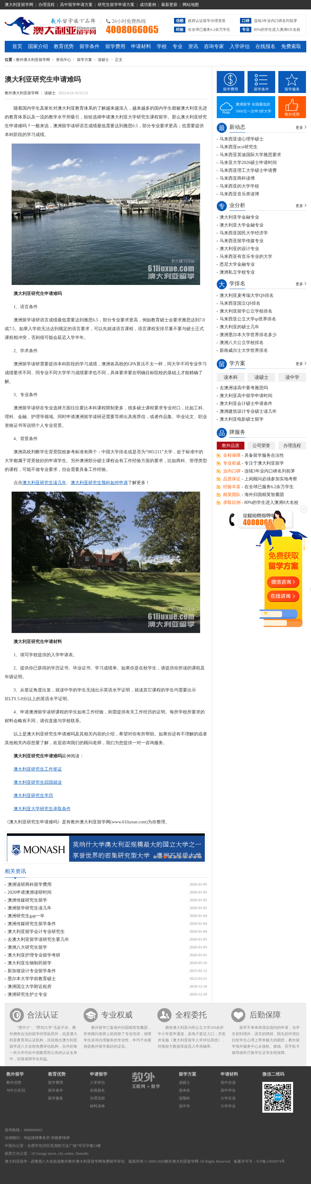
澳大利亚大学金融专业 (242, 225)
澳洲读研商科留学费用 (30, 884)
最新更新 (169, 4)
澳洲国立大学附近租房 (30, 986)
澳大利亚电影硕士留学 (242, 419)
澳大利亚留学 (16, 1161)
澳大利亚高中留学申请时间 (246, 395)
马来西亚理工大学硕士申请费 (248, 170)
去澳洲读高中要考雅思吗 (244, 387)
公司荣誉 (261, 445)
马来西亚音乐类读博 (239, 194)
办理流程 (46, 4)
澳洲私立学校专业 (237, 272)
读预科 (184, 1098)
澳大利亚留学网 (19, 4)
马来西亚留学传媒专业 (242, 240)
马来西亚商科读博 (237, 178)
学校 (162, 46)
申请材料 (141, 46)
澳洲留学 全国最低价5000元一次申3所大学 (253, 107)
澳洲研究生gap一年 (26, 916)
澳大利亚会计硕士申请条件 (246, 403)
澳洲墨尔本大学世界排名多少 (248, 334)
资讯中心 (63, 59)
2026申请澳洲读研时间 (30, 892)
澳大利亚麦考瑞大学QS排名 (247, 295)
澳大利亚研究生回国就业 (38, 782)
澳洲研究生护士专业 (27, 994)
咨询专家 (214, 46)
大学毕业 (228, 1106)
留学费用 (115, 46)
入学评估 (240, 46)
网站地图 (191, 4)
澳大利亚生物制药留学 (30, 963)
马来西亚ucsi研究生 (239, 147)
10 (200, 857)
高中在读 (228, 1082)
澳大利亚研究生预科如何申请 (99, 482)
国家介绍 (38, 46)
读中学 (292, 377)
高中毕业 (228, 1090)
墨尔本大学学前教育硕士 (32, 978)
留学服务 (292, 89)
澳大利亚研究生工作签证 (38, 769)
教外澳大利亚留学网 (50, 25)
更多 (299, 127)
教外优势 (292, 114)
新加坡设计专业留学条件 (32, 970)
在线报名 (265, 46)
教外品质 (230, 445)
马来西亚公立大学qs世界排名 (248, 319)
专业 (177, 46)
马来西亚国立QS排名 (240, 303)
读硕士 (103, 59)
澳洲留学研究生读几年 (30, 908)
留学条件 (89, 46)
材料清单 (97, 1106)
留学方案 (84, 59)
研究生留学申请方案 (116, 4)
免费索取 (291, 46)
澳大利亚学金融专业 (239, 217)
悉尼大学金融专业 (237, 264)
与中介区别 (15, 1090)
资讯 (193, 46)
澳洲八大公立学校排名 (242, 342)
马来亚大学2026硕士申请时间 (248, 162)
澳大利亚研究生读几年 (44, 482)
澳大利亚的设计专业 (239, 248)
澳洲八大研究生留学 (27, 947)
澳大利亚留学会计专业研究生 (36, 931)
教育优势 (64, 46)
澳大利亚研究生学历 (33, 795)
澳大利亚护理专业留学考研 (34, 955)
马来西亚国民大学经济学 (244, 233)
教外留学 (15, 1074)
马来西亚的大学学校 (239, 186)
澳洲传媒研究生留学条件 (32, 923)
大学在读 (228, 1098)
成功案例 (148, 4)
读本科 (231, 377)
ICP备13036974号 (270, 1161)
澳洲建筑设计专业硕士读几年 (248, 411)
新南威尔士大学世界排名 (244, 350)
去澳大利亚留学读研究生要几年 (38, 939)
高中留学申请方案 (76, 4)
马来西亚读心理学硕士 (242, 139)
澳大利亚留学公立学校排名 (246, 311)
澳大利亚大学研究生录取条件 (42, 808)
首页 (17, 46)
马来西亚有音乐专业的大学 (246, 256)
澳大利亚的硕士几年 (239, 327)
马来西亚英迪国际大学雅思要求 (250, 154)
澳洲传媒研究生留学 (27, 900)
